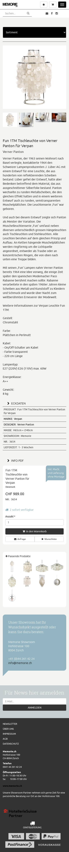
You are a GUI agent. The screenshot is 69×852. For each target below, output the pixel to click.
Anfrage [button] (20, 539)
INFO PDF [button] (14, 460)
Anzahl (10, 516)
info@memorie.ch (20, 663)
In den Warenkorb (35, 531)
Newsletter (10, 723)
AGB (5, 738)
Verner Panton (19, 424)
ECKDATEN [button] (15, 403)
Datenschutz (11, 743)
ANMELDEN (34, 707)
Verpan (13, 418)
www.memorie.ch (12, 785)
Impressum (9, 733)
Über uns (8, 728)
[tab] (34, 403)
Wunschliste (49, 539)
